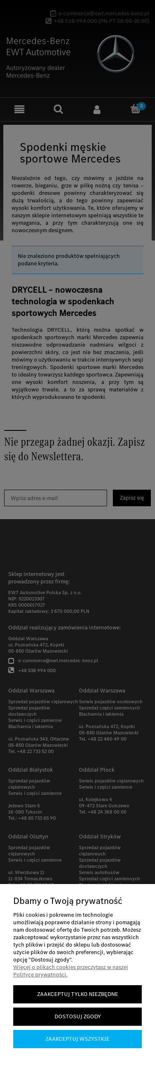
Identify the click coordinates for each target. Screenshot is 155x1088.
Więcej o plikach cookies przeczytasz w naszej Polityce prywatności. (70, 971)
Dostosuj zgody (78, 1016)
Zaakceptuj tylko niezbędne (77, 994)
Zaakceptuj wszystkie (77, 1039)
